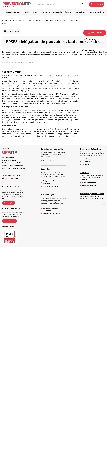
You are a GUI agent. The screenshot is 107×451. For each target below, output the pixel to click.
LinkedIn (17, 176)
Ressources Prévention (90, 149)
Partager (90, 39)
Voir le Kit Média (9, 221)
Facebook (6, 176)
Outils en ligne (47, 195)
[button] (96, 4)
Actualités (84, 173)
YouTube (15, 178)
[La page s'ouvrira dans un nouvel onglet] (96, 4)
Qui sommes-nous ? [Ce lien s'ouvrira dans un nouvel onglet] (8, 157)
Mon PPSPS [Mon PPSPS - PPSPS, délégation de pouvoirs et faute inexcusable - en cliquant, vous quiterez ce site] (47, 211)
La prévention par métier (52, 149)
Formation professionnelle (92, 194)
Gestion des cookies (18, 168)
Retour (6, 23)
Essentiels (45, 169)
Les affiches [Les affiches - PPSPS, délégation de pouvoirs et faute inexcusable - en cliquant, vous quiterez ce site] (86, 161)
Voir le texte (95, 32)
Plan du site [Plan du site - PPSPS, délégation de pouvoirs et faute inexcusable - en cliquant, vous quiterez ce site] (6, 168)
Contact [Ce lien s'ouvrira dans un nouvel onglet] (4, 165)
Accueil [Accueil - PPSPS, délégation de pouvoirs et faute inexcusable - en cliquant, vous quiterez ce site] (4, 20)
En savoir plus (8, 203)
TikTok (6, 178)
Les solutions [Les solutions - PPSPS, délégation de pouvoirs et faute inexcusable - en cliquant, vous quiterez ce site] (86, 164)
